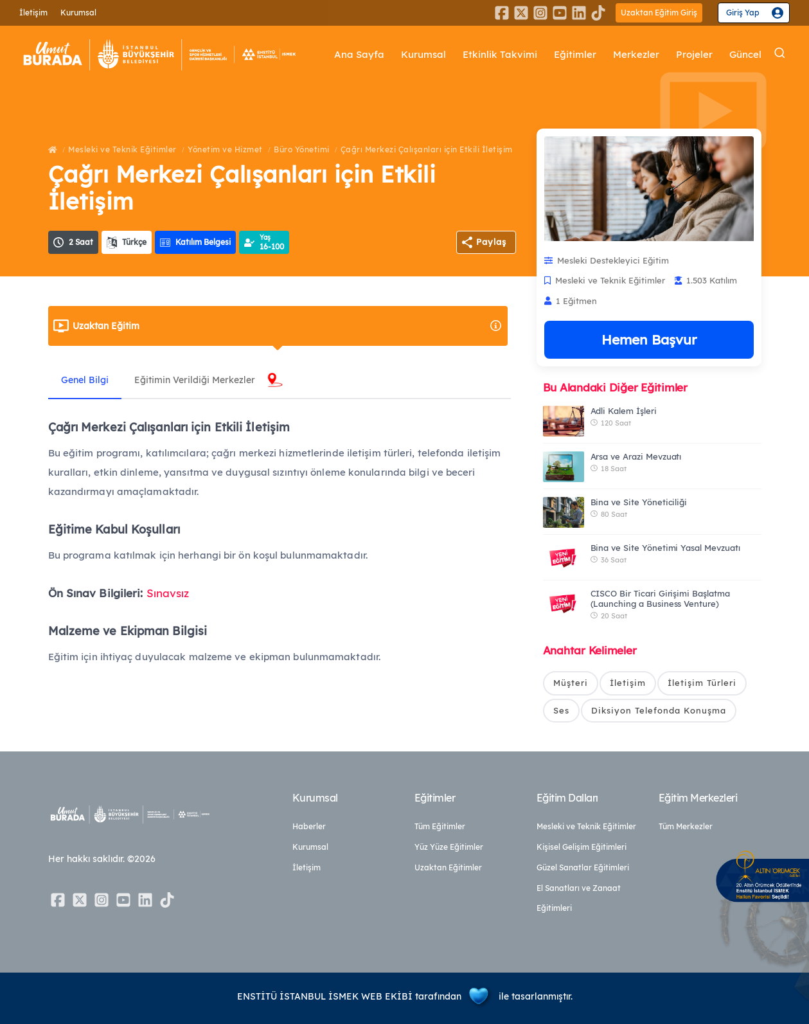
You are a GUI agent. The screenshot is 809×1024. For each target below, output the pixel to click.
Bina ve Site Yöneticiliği (639, 502)
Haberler (309, 826)
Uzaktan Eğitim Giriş (659, 12)
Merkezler (636, 54)
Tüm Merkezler (686, 826)
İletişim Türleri (702, 683)
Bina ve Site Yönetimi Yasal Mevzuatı (665, 548)
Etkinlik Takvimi (500, 54)
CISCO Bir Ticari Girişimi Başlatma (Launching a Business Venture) (660, 598)
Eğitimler (575, 54)
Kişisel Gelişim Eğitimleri (582, 847)
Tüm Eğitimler (439, 826)
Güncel (745, 54)
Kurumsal (78, 12)
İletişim (33, 12)
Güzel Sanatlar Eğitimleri (583, 867)
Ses (561, 710)
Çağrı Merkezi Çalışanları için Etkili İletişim (427, 149)
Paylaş (491, 242)
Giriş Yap (743, 12)
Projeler (694, 54)
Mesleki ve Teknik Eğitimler (122, 149)
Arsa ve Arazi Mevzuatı (636, 456)
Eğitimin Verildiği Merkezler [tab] (194, 380)
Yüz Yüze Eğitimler (448, 847)
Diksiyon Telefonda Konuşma (658, 710)
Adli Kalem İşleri (624, 411)
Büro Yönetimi (302, 149)
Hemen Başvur (649, 339)
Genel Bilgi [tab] (85, 380)
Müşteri (570, 683)
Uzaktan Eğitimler (448, 867)
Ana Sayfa (359, 54)
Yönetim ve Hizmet (225, 149)
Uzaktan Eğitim (287, 325)
